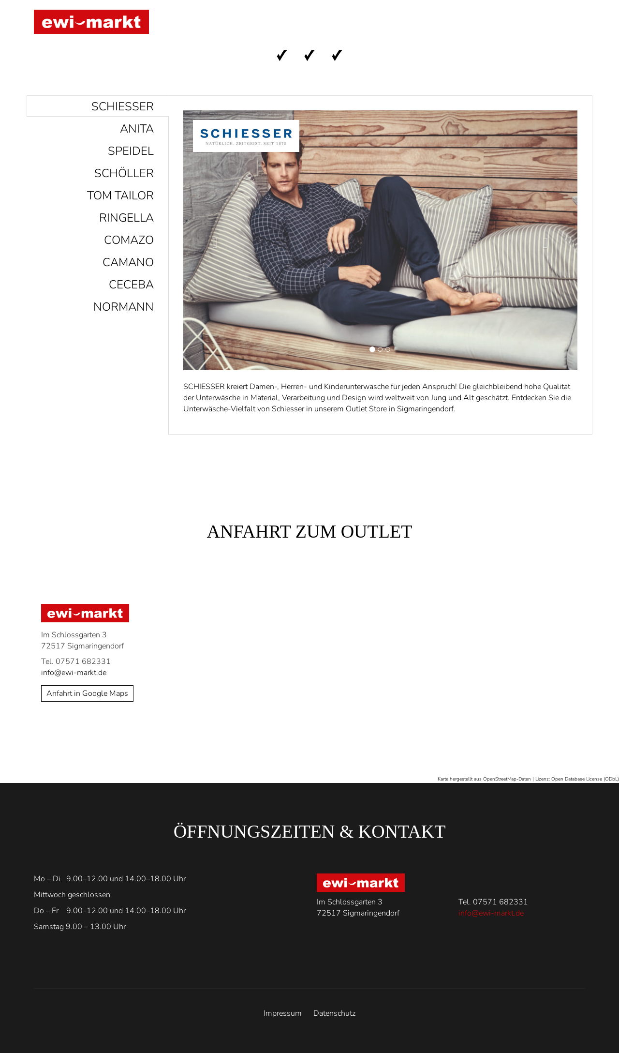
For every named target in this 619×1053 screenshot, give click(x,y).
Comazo (129, 240)
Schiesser (122, 106)
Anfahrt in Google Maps (87, 693)
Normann (123, 307)
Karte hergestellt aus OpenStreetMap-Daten (484, 779)
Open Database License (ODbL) (585, 779)
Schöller (124, 173)
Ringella (126, 218)
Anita (137, 128)
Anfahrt (385, 24)
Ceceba (131, 284)
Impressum (283, 1013)
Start (271, 24)
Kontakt (500, 24)
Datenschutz (334, 1013)
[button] (212, 240)
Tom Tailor (120, 195)
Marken (323, 24)
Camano (128, 262)
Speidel (131, 151)
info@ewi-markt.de (73, 672)
